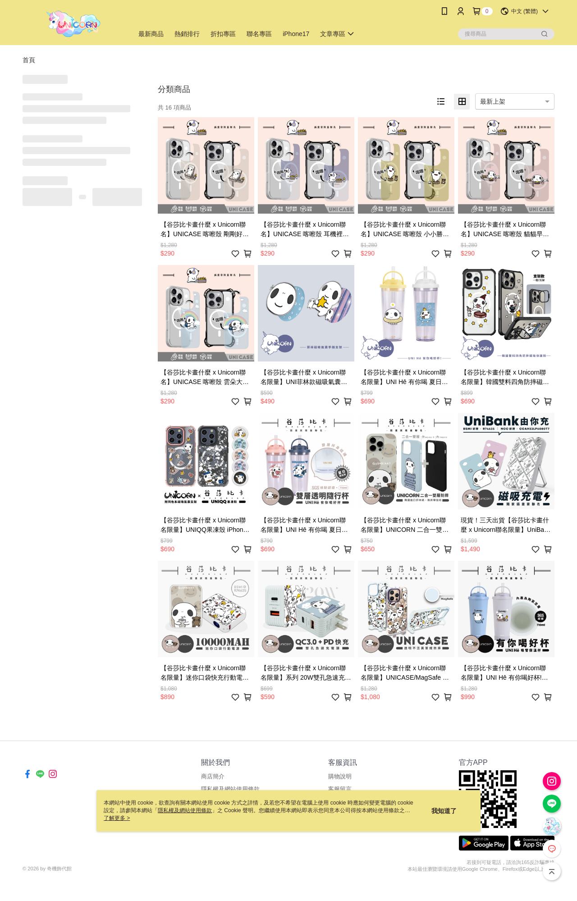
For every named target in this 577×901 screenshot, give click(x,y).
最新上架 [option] (492, 101)
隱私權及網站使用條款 (230, 789)
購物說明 (340, 776)
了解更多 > (117, 818)
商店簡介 (212, 776)
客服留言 (340, 789)
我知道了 (444, 810)
